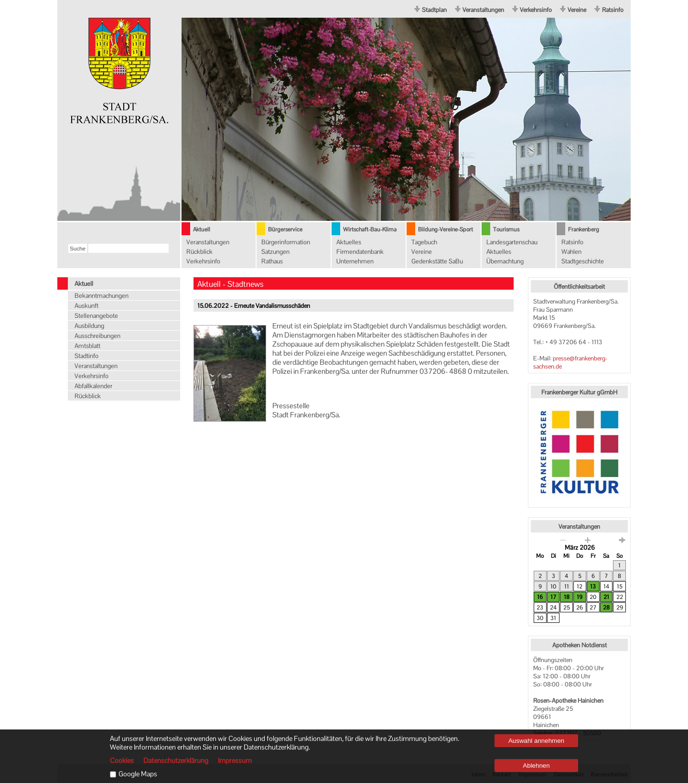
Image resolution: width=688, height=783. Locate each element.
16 (540, 597)
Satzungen (275, 252)
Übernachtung (505, 261)
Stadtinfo (86, 356)
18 (567, 597)
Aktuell (201, 229)
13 (593, 586)
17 (553, 597)
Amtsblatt (87, 346)
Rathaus (272, 261)
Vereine (577, 10)
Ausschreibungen (97, 336)
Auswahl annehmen (536, 740)
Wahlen (571, 252)
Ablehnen (536, 765)
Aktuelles (348, 242)
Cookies (122, 760)
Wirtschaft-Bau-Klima (370, 229)
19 (579, 597)
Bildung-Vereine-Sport (445, 229)
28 (606, 607)
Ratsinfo (613, 10)
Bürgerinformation (285, 242)
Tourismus (506, 229)
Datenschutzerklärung (175, 760)
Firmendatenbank (360, 252)
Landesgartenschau (512, 242)
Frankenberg (583, 229)
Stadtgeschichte (582, 261)
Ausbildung (89, 326)
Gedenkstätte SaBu (437, 261)
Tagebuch (424, 242)
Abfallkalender (93, 386)
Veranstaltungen (483, 10)
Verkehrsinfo (536, 10)
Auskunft (86, 306)
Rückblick (199, 252)
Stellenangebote (96, 316)
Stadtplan (434, 10)
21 (606, 597)
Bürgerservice (285, 229)
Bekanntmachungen (102, 296)
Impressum (235, 760)
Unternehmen (355, 261)
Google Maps (137, 774)
